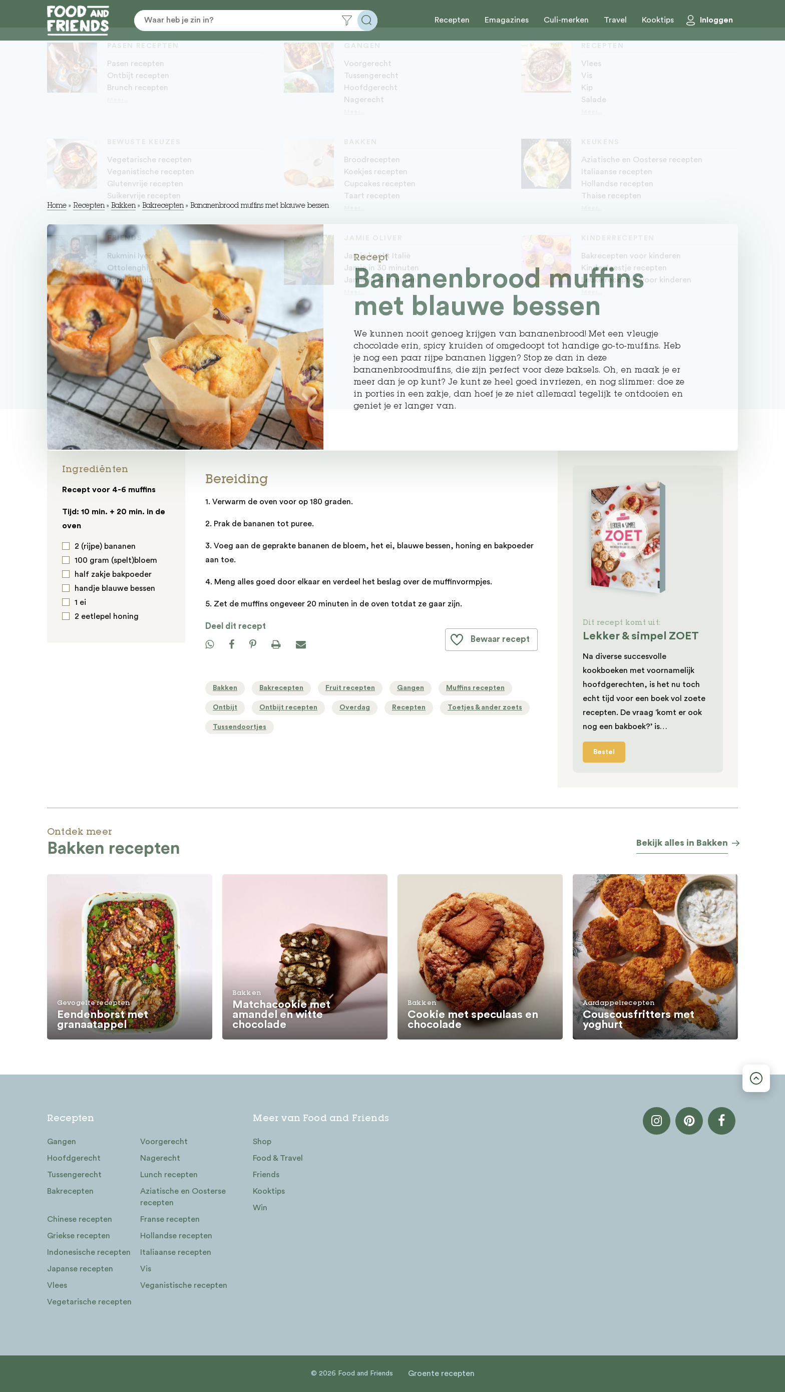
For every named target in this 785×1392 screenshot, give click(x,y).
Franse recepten (170, 1219)
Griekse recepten (78, 1236)
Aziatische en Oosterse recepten (183, 1197)
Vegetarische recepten (89, 1302)
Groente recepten (441, 1373)
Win (260, 1208)
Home (57, 206)
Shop (262, 1142)
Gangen (61, 1142)
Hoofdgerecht (74, 1158)
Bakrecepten (163, 206)
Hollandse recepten (176, 1236)
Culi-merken (566, 20)
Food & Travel (278, 1158)
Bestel (604, 752)
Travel (615, 20)
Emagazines (507, 20)
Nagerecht (160, 1158)
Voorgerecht (164, 1142)
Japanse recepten (80, 1269)
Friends (266, 1175)
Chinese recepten (79, 1219)
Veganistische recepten (183, 1285)
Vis (145, 1269)
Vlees (57, 1285)
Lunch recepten (169, 1175)
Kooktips (658, 20)
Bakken (123, 206)
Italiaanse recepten (175, 1252)
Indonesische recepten (89, 1252)
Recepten (452, 20)
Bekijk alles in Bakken (682, 842)
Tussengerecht (74, 1175)
